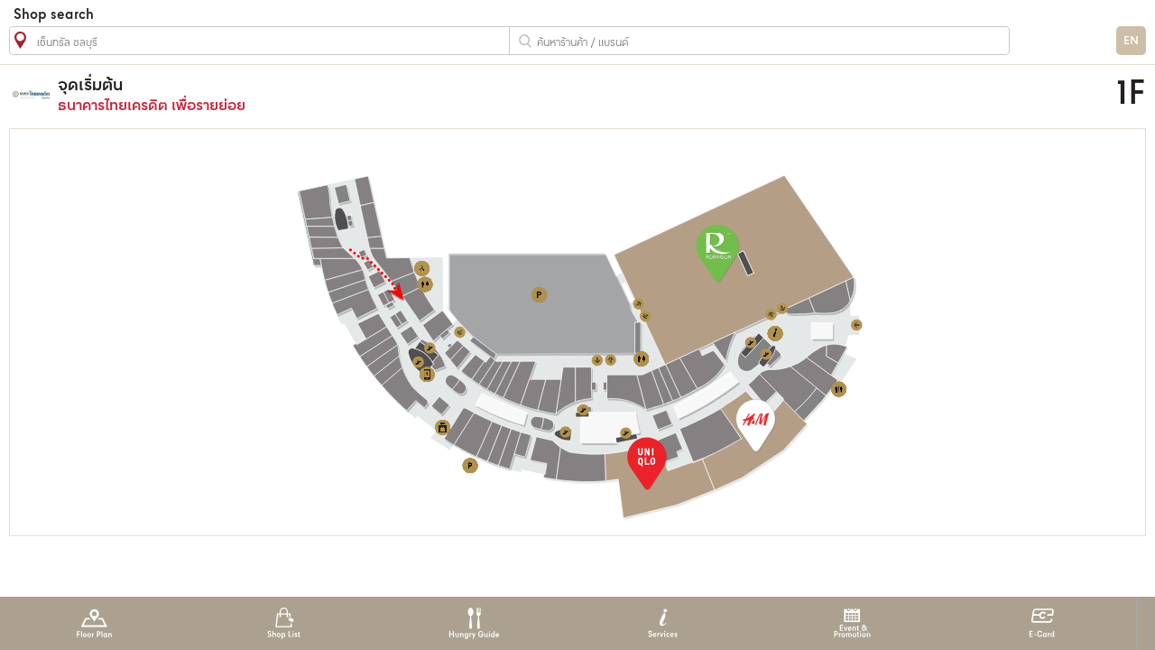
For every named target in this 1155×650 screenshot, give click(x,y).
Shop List (283, 623)
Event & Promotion (852, 623)
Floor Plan (94, 623)
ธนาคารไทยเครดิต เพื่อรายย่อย (427, 94)
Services (662, 623)
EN (1131, 41)
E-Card (1041, 623)
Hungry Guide (473, 623)
